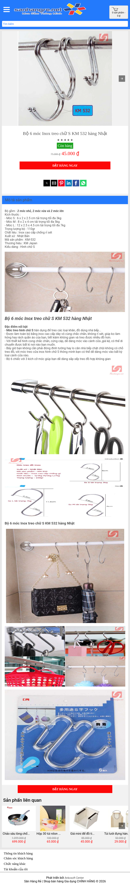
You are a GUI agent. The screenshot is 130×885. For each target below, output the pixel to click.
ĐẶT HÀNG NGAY (65, 165)
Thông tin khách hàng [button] (18, 853)
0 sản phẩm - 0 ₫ (118, 12)
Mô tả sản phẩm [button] (18, 200)
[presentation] (122, 826)
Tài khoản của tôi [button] (16, 869)
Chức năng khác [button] (15, 864)
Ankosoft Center (74, 878)
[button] (6, 9)
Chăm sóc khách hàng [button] (18, 858)
